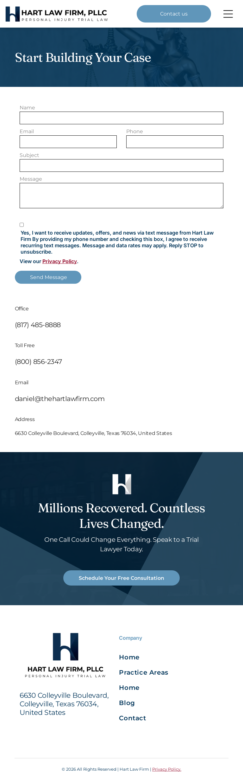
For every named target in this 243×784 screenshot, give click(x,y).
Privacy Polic (58, 261)
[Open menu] (228, 14)
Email (27, 131)
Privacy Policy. (166, 769)
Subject (29, 155)
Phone (134, 131)
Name (27, 108)
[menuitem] (145, 657)
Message (31, 179)
